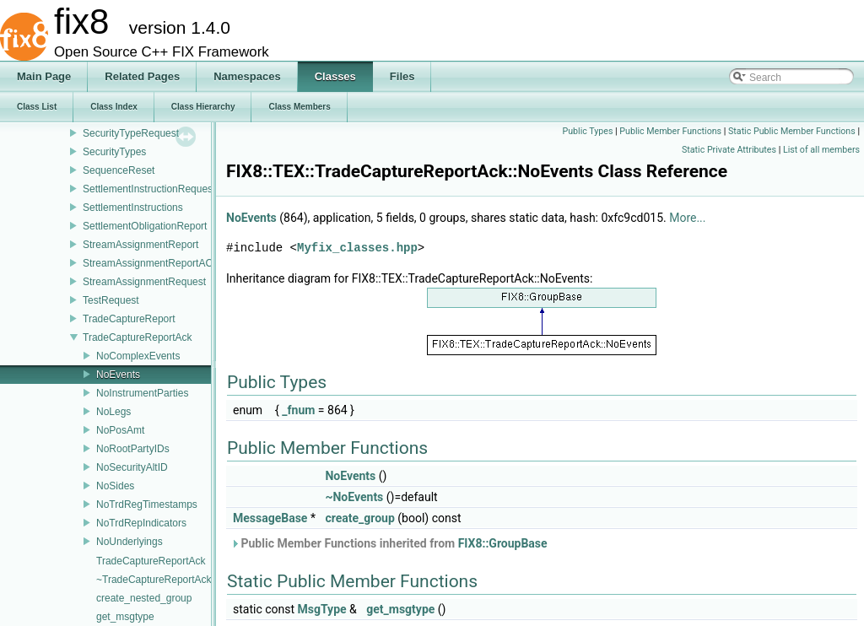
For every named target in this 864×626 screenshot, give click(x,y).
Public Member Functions (670, 131)
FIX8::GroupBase (503, 543)
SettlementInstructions (133, 207)
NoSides (115, 486)
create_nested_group (144, 598)
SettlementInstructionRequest (149, 189)
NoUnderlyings (129, 542)
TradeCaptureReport (129, 319)
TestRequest (111, 300)
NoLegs (113, 412)
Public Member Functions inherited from (389, 543)
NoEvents (118, 374)
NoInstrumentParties (142, 393)
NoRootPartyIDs (133, 449)
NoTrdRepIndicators (141, 523)
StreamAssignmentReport (140, 245)
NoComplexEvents (138, 356)
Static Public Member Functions (792, 131)
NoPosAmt (120, 430)
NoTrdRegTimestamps (146, 504)
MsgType (322, 609)
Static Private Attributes (729, 149)
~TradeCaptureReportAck (154, 580)
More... (687, 217)
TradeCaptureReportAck (137, 337)
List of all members (821, 149)
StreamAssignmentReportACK (151, 263)
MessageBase (270, 518)
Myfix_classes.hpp (357, 248)
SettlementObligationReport (145, 226)
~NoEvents (354, 497)
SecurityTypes (114, 152)
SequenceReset (118, 170)
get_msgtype (125, 617)
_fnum (298, 410)
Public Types (587, 131)
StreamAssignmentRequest (144, 282)
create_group (359, 518)
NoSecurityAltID (132, 467)
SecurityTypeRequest (131, 133)
